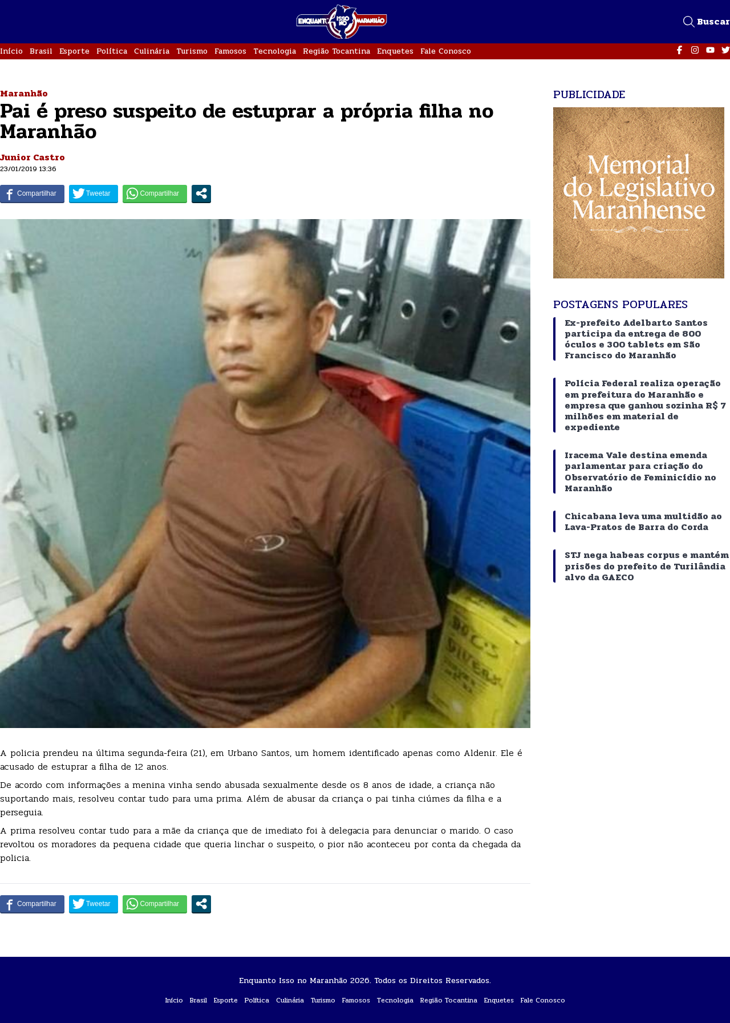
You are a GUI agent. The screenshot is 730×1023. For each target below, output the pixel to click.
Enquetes (395, 51)
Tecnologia (274, 51)
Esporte (74, 51)
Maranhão (24, 93)
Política (111, 51)
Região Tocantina (336, 51)
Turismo (192, 51)
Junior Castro (32, 157)
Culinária (151, 51)
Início (11, 51)
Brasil (41, 51)
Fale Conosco (445, 51)
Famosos (230, 51)
